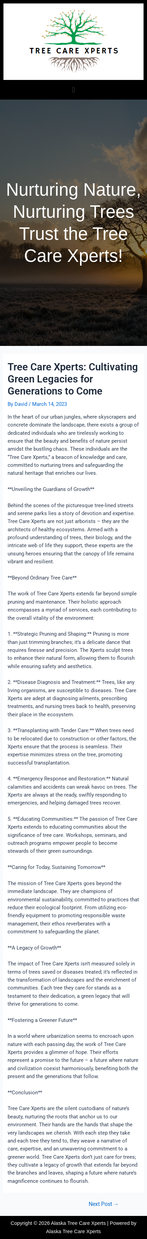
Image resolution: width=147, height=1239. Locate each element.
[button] (73, 89)
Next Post (104, 1204)
